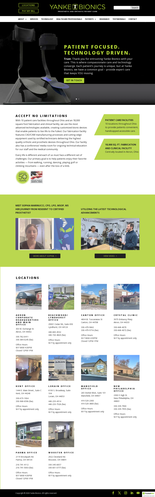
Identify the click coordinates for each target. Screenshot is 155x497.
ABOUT (21, 19)
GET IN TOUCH (74, 85)
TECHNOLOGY (47, 19)
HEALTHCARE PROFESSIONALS (69, 19)
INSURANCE (104, 19)
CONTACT (132, 19)
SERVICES (34, 19)
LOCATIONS (28, 5)
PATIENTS (89, 19)
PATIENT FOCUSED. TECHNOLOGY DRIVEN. (97, 54)
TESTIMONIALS (119, 19)
